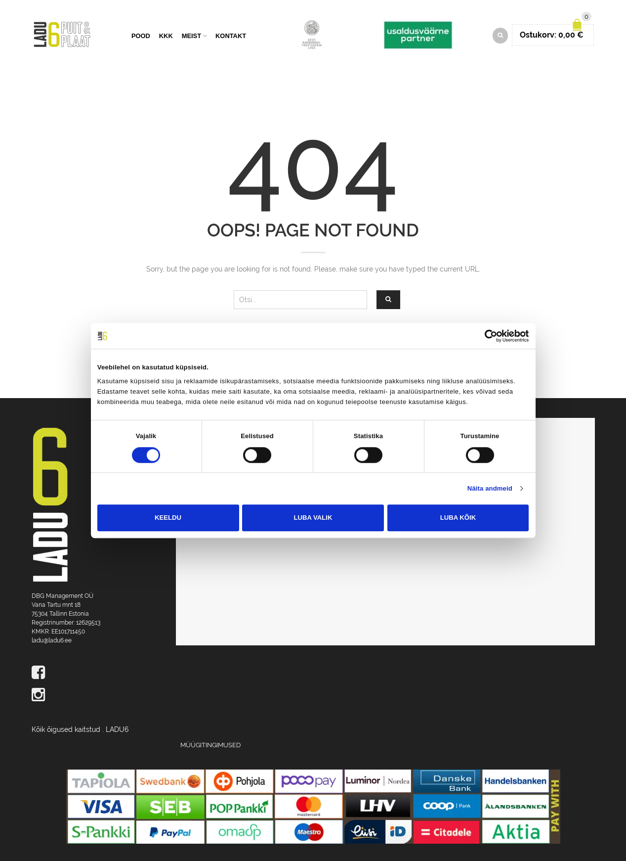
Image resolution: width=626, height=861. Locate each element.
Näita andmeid (489, 488)
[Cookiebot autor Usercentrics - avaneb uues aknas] (485, 335)
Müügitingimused (210, 745)
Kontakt (230, 36)
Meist (191, 36)
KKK (166, 36)
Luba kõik (458, 517)
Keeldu (168, 517)
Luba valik (313, 517)
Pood (140, 36)
